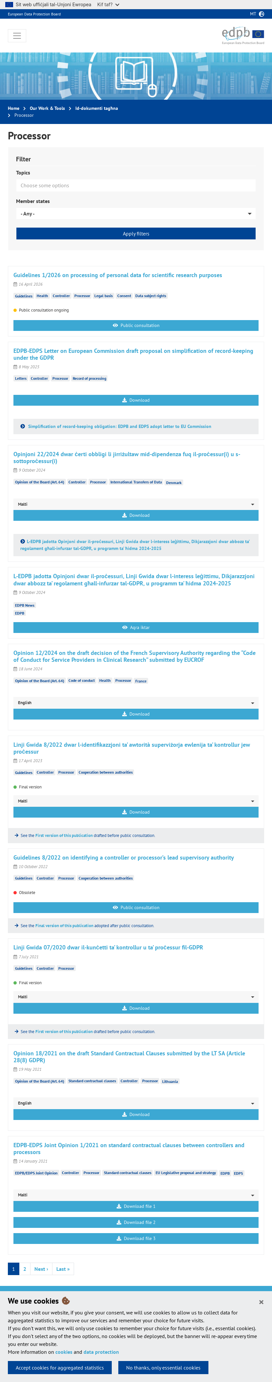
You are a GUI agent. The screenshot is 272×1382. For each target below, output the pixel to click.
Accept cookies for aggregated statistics (60, 1367)
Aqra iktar (136, 627)
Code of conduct (81, 680)
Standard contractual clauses (92, 1080)
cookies (63, 1352)
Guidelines (23, 295)
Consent (124, 295)
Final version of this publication (64, 925)
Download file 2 (136, 1222)
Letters (21, 378)
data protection (101, 1352)
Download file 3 (136, 1238)
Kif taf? (108, 4)
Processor (82, 295)
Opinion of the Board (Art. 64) (39, 481)
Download (136, 400)
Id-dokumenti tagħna (96, 108)
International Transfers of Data (136, 481)
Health (42, 295)
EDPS (238, 1173)
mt (253, 14)
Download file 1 (136, 1206)
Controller (61, 295)
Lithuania (170, 1081)
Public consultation (136, 325)
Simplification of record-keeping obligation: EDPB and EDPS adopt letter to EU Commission (119, 426)
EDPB (19, 613)
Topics (23, 172)
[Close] (261, 1301)
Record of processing (89, 378)
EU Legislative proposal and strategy (186, 1172)
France (140, 681)
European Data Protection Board (34, 13)
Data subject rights (150, 295)
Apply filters (136, 233)
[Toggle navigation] (17, 35)
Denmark (174, 482)
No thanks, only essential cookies (163, 1367)
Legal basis (103, 295)
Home (13, 108)
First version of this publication (64, 835)
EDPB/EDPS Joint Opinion (36, 1172)
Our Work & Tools (47, 108)
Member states (33, 201)
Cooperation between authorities (106, 772)
